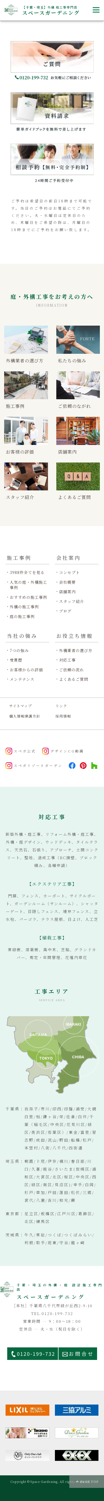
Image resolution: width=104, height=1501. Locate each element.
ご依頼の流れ (71, 669)
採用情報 (63, 716)
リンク (61, 705)
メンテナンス (22, 679)
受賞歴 (16, 660)
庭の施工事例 (22, 616)
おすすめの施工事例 (28, 597)
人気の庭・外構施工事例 (28, 585)
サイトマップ (20, 705)
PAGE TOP (89, 1481)
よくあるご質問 (73, 679)
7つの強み (19, 650)
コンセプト (69, 572)
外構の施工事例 (24, 606)
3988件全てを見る (27, 572)
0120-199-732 (36, 1353)
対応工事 (67, 660)
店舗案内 (67, 591)
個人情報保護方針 (24, 716)
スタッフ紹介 (71, 601)
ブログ (65, 611)
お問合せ (81, 1353)
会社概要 (67, 582)
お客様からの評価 (26, 669)
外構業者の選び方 (75, 650)
